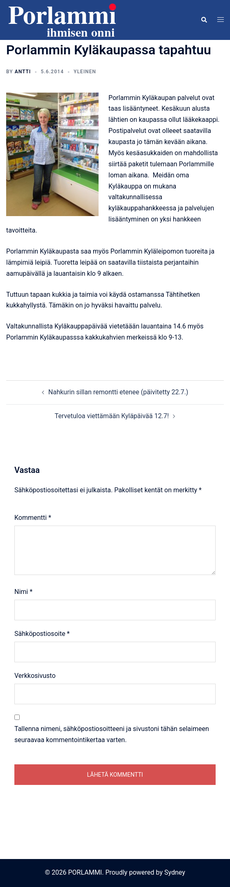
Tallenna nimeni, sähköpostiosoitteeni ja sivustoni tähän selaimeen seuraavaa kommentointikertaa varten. (111, 734)
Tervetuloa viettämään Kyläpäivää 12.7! (112, 416)
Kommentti (32, 517)
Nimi (23, 592)
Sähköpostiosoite (42, 634)
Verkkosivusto (34, 676)
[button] (203, 19)
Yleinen (85, 71)
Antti (23, 71)
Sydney (174, 872)
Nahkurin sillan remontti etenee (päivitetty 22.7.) (118, 392)
